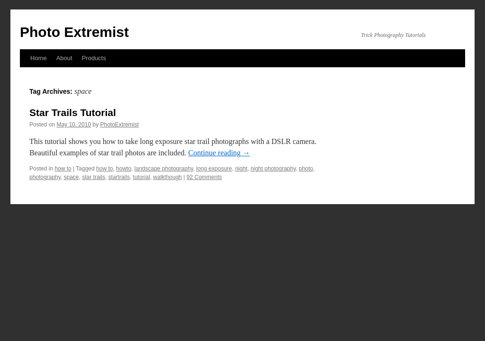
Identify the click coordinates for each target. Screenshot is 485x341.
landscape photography (164, 168)
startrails (119, 177)
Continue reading (219, 153)
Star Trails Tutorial (72, 112)
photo (306, 168)
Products (94, 58)
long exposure (214, 168)
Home (38, 58)
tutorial (141, 177)
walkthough (167, 177)
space (71, 177)
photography (45, 177)
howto (123, 168)
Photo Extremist (74, 32)
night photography (273, 168)
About (64, 58)
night (241, 168)
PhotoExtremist (119, 124)
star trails (93, 177)
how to (62, 168)
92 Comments (204, 177)
